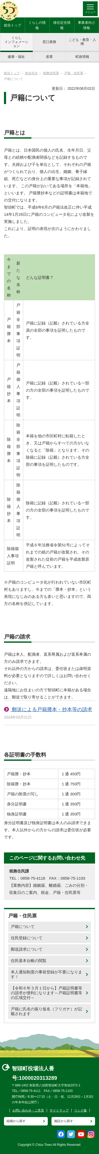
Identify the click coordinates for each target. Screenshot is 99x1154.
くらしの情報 (37, 25)
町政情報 (82, 57)
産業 (49, 57)
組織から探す (16, 1121)
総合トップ (12, 25)
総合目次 (31, 73)
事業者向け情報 (86, 25)
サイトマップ (59, 1110)
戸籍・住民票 (73, 73)
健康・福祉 (16, 57)
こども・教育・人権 (82, 42)
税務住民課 (51, 73)
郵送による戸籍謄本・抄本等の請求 (51, 709)
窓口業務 (49, 42)
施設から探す (63, 1121)
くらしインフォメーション (16, 42)
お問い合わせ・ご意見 (28, 1110)
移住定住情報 (61, 25)
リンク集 (80, 1110)
